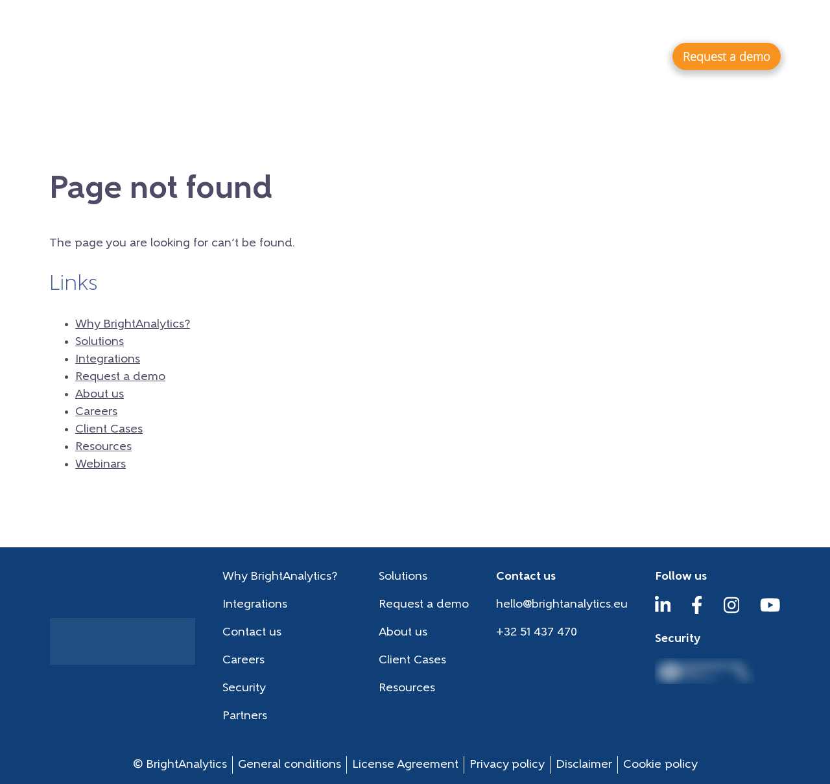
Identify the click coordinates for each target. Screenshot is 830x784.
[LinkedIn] (663, 611)
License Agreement (405, 765)
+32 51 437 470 (536, 632)
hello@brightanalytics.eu (562, 605)
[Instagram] (732, 611)
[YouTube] (770, 611)
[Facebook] (697, 611)
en (768, 22)
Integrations (606, 56)
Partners (244, 716)
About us (427, 23)
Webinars (705, 23)
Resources (635, 23)
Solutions (512, 56)
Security (244, 688)
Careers (488, 23)
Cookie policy (660, 765)
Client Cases (559, 23)
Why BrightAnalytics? (392, 56)
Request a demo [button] (726, 56)
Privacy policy (507, 765)
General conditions (289, 765)
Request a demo (120, 377)
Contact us (251, 632)
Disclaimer (584, 765)
